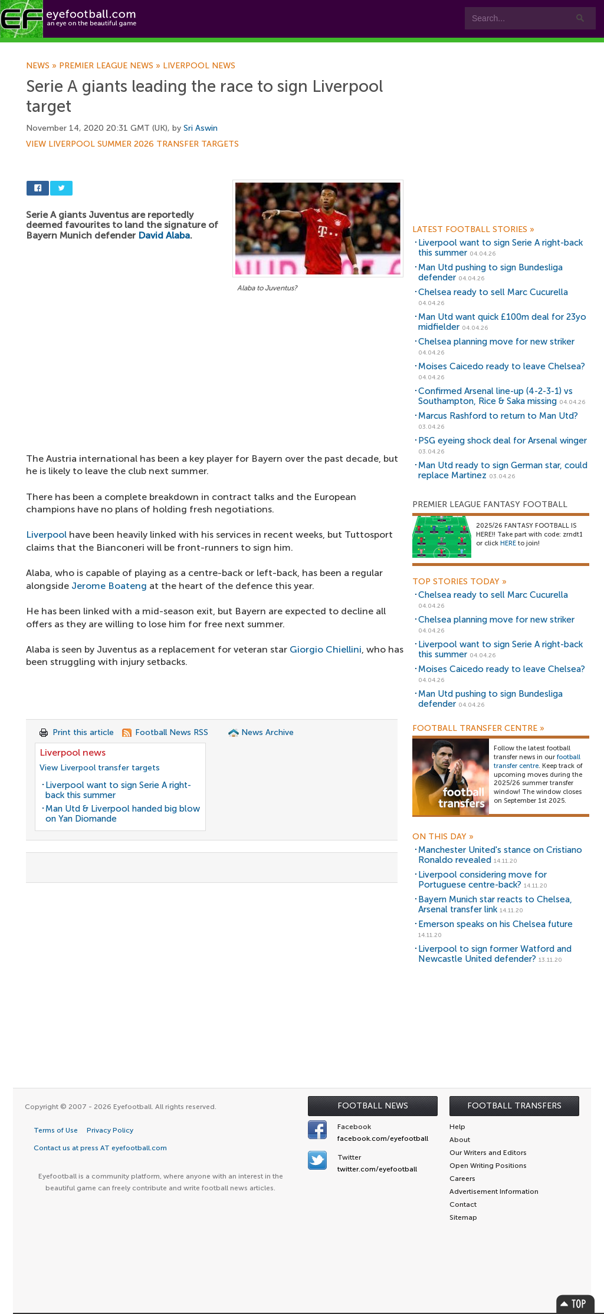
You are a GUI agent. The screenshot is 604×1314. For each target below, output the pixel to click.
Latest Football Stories (473, 230)
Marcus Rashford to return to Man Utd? (498, 416)
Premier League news (111, 66)
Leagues (240, 48)
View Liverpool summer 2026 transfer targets (132, 144)
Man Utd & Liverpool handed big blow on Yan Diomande (122, 813)
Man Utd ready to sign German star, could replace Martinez (502, 470)
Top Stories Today (459, 582)
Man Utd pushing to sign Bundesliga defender (490, 272)
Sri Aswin (200, 128)
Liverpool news (199, 66)
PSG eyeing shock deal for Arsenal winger (502, 440)
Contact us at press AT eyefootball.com (100, 1147)
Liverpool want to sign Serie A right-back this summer (118, 790)
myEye (303, 48)
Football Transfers (514, 1106)
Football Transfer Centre (478, 729)
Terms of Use (56, 1130)
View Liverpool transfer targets (100, 768)
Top (575, 1304)
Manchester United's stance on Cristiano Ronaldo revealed (500, 855)
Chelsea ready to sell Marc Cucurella (493, 292)
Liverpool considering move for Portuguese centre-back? (482, 879)
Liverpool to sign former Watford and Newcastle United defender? (495, 954)
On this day (443, 837)
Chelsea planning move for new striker (496, 341)
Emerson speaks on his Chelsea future (495, 924)
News (42, 66)
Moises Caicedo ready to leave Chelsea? (501, 366)
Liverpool (46, 534)
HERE (508, 543)
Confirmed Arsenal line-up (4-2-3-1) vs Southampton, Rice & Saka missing (495, 396)
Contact (368, 48)
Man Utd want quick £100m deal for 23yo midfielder (502, 322)
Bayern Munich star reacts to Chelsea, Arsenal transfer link (495, 904)
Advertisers (439, 48)
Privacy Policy (110, 1130)
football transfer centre (537, 761)
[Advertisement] (214, 382)
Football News (372, 1106)
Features (175, 48)
